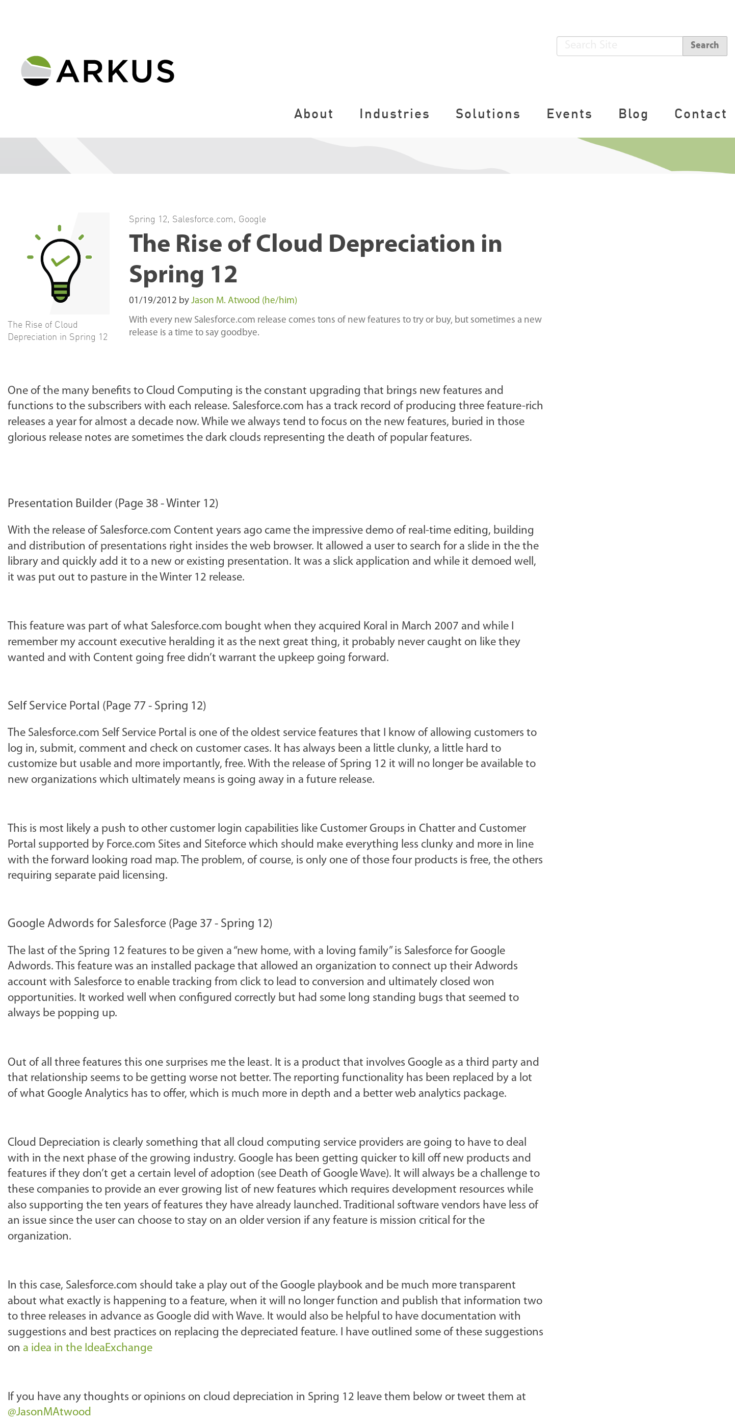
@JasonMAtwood (49, 1412)
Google (252, 218)
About (314, 113)
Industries (394, 113)
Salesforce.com (202, 218)
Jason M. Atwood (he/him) (244, 301)
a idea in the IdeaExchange (87, 1348)
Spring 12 (148, 218)
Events (569, 113)
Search (705, 45)
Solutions (488, 113)
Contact (700, 113)
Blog (633, 113)
